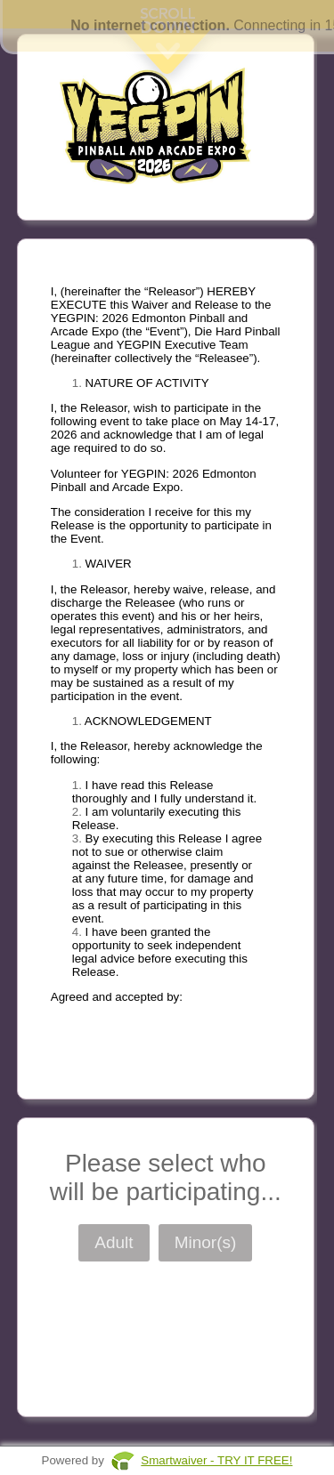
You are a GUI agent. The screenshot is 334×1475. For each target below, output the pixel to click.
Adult (113, 1242)
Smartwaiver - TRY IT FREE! (216, 1460)
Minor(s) (206, 1242)
